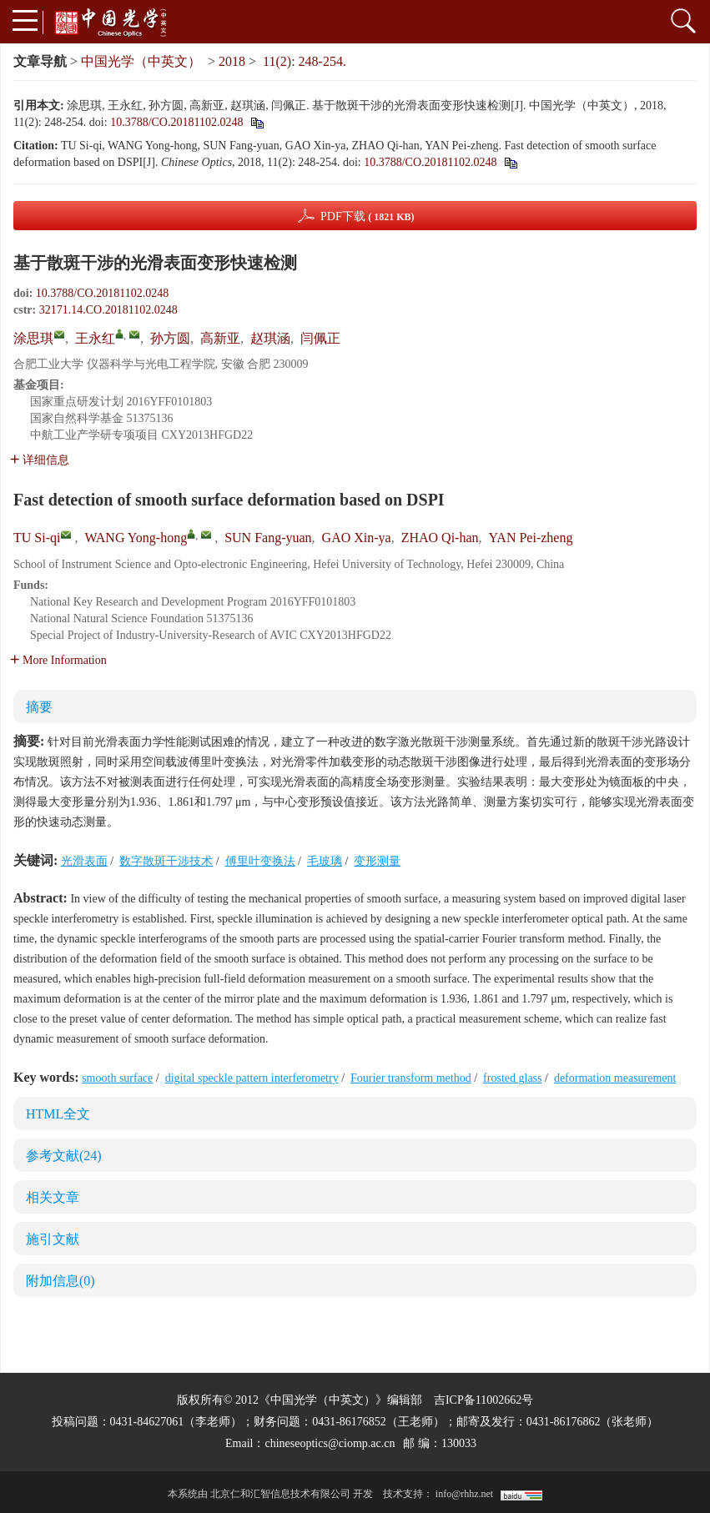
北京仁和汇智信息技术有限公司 (280, 1494)
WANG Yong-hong (135, 537)
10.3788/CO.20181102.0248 (176, 122)
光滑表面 (84, 861)
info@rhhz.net (464, 1494)
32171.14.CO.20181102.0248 (108, 310)
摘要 (39, 707)
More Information (58, 660)
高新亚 (220, 338)
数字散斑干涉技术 (166, 861)
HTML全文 (58, 1114)
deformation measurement (615, 1078)
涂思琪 (33, 338)
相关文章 (52, 1197)
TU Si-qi (36, 537)
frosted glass (512, 1078)
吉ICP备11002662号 (483, 1400)
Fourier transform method (410, 1078)
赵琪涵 (270, 338)
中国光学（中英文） (141, 61)
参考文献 (64, 1156)
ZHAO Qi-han (440, 537)
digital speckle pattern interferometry (252, 1078)
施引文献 (52, 1239)
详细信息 (39, 460)
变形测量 (377, 861)
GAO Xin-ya (356, 537)
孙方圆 (170, 338)
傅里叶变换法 (260, 861)
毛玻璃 (324, 861)
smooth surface (117, 1078)
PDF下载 (367, 216)
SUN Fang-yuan (267, 537)
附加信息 (60, 1281)
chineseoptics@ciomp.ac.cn (329, 1443)
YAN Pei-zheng (531, 537)
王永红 (95, 338)
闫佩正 (320, 338)
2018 (232, 61)
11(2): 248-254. (304, 61)
